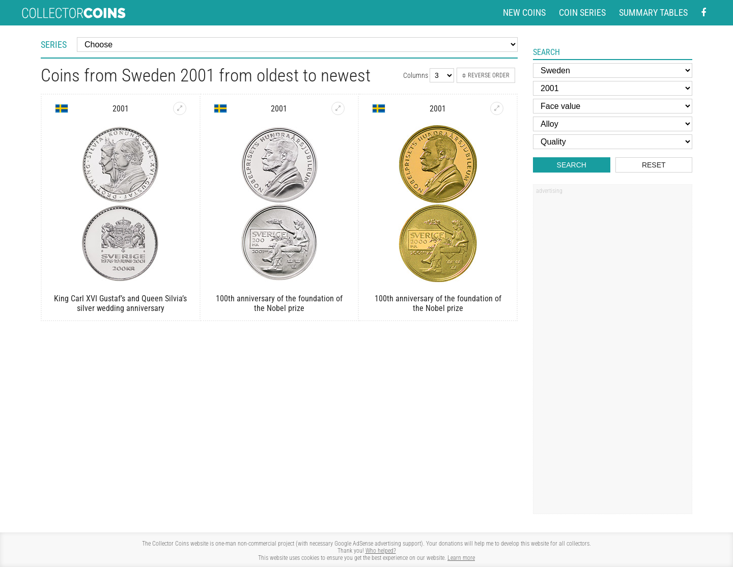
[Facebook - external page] (703, 13)
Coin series (582, 12)
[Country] (612, 70)
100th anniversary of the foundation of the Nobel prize (279, 303)
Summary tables (653, 12)
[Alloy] (612, 124)
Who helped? (380, 550)
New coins (524, 12)
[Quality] (612, 141)
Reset (654, 165)
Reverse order (486, 75)
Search (571, 165)
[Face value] (612, 106)
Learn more (461, 557)
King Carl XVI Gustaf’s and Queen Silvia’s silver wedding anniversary (120, 303)
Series (54, 44)
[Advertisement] (612, 352)
